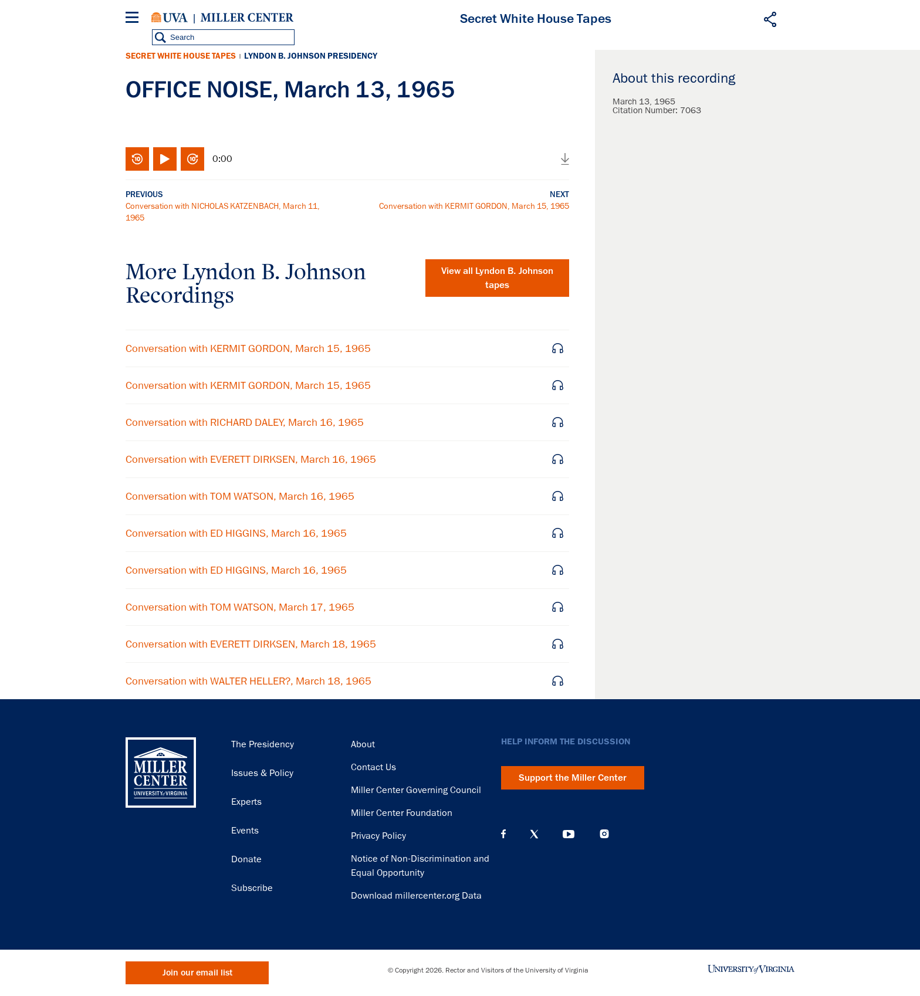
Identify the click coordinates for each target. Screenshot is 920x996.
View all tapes (497, 278)
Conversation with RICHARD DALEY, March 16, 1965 (245, 422)
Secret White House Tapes (181, 56)
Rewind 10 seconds (137, 159)
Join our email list (197, 972)
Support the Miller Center (573, 778)
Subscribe (252, 888)
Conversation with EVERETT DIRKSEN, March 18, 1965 (251, 644)
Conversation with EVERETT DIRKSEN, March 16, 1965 (251, 459)
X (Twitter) (534, 834)
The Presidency (262, 744)
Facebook (503, 834)
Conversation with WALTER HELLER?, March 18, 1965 (248, 681)
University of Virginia (169, 17)
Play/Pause (165, 159)
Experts (246, 802)
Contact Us (373, 767)
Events (245, 830)
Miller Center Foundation (401, 813)
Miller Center (247, 17)
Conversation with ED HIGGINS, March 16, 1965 (236, 533)
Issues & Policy (262, 773)
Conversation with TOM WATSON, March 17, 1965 (240, 607)
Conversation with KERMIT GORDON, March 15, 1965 (474, 206)
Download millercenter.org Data (416, 896)
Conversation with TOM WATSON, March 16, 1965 (240, 496)
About (363, 744)
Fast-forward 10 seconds (192, 159)
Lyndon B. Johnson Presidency (310, 56)
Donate (246, 859)
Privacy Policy (378, 836)
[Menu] (134, 19)
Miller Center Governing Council (416, 790)
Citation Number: (646, 110)
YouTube (568, 834)
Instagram (604, 834)
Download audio (565, 159)
